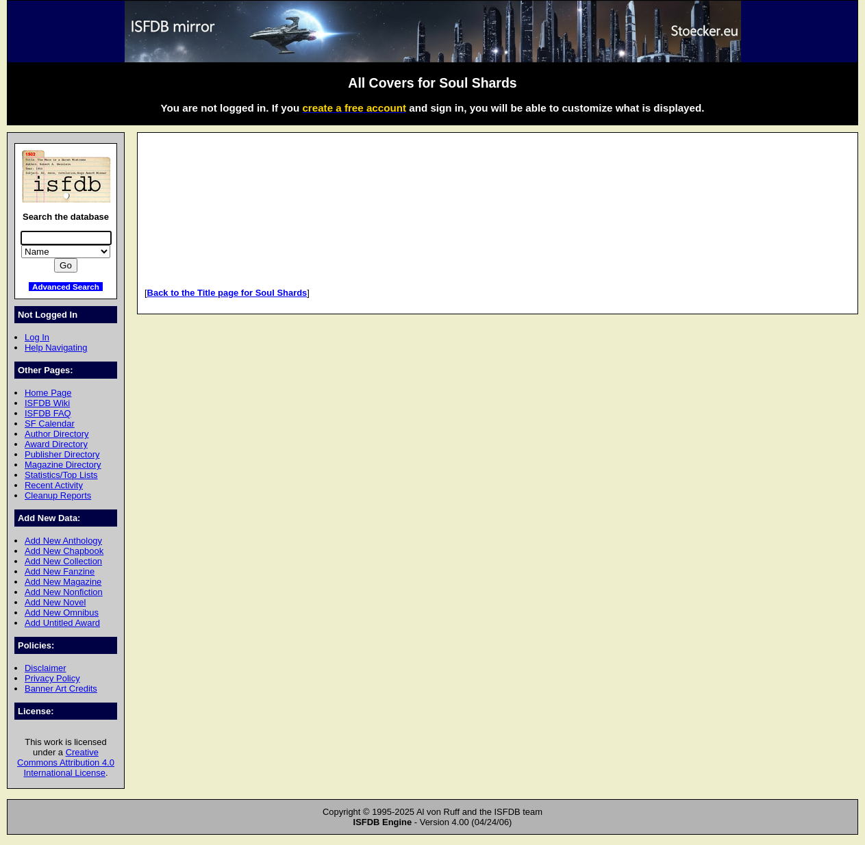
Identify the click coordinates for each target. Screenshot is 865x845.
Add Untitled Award (62, 623)
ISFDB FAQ (48, 413)
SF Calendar (50, 423)
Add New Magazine (63, 582)
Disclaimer (45, 668)
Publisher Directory (62, 454)
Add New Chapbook (64, 551)
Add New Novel (55, 602)
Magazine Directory (63, 464)
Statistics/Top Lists (61, 475)
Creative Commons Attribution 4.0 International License (65, 762)
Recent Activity (54, 485)
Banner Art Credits (61, 688)
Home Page (48, 393)
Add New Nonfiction (64, 592)
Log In (37, 337)
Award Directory (56, 444)
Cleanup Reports (58, 495)
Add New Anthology (63, 540)
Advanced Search (65, 286)
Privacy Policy (52, 678)
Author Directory (57, 434)
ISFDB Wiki (47, 403)
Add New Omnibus (62, 612)
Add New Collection (63, 561)
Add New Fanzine (60, 571)
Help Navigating (56, 347)
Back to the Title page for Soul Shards (227, 293)
